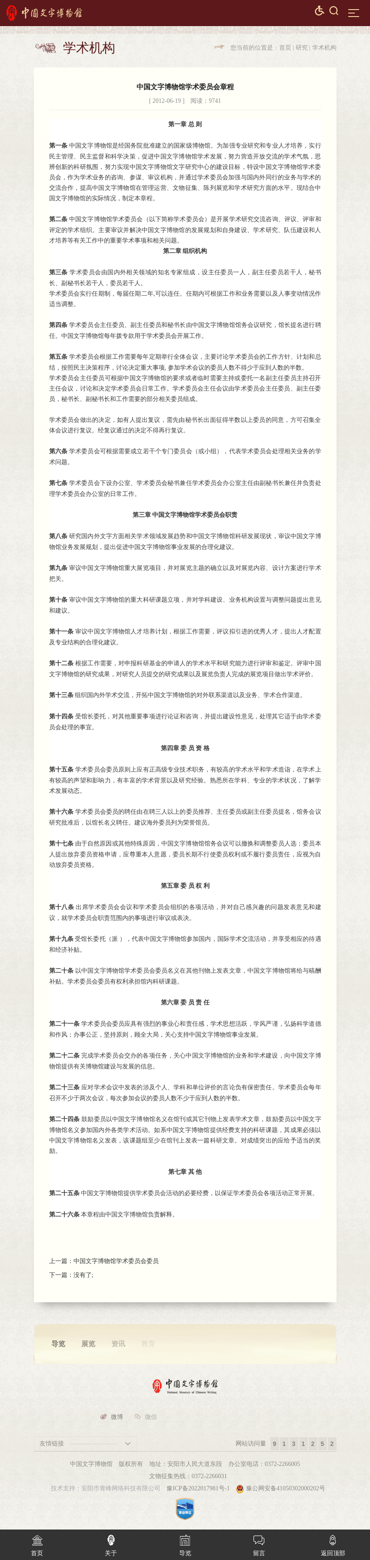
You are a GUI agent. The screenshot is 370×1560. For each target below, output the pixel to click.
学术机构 (324, 47)
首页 (285, 47)
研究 (302, 47)
